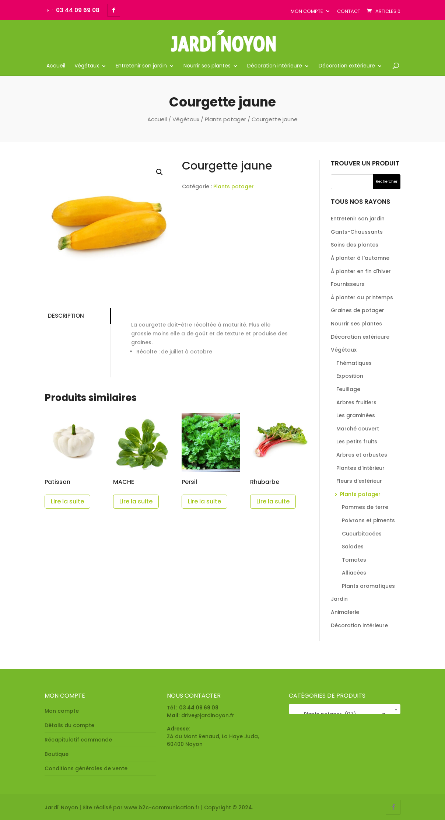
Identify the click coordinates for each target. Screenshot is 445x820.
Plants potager (225, 119)
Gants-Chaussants (357, 231)
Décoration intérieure (274, 66)
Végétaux (86, 66)
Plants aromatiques (368, 586)
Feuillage (348, 389)
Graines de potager (357, 310)
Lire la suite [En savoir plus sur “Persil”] (204, 501)
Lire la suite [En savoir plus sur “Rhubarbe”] (273, 501)
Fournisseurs (348, 284)
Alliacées (354, 572)
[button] (159, 172)
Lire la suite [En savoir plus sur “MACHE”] (136, 501)
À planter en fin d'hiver (361, 271)
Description (64, 316)
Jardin (339, 599)
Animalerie (345, 612)
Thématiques (354, 363)
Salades (353, 546)
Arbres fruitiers (356, 402)
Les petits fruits (356, 441)
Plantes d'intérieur (360, 468)
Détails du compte (69, 725)
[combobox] (344, 709)
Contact (348, 11)
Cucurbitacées (362, 533)
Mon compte (307, 11)
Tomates (354, 559)
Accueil (55, 66)
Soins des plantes (354, 244)
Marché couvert (357, 428)
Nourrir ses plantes (207, 66)
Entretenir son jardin (141, 66)
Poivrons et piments (368, 520)
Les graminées (355, 415)
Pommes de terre (365, 507)
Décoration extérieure (347, 66)
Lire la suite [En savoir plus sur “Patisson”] (67, 501)
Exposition (349, 376)
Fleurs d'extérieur (359, 481)
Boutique (57, 754)
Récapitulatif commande (78, 739)
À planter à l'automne (360, 258)
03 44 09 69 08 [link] (198, 707)
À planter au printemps (362, 297)
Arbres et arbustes (361, 454)
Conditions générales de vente (86, 768)
